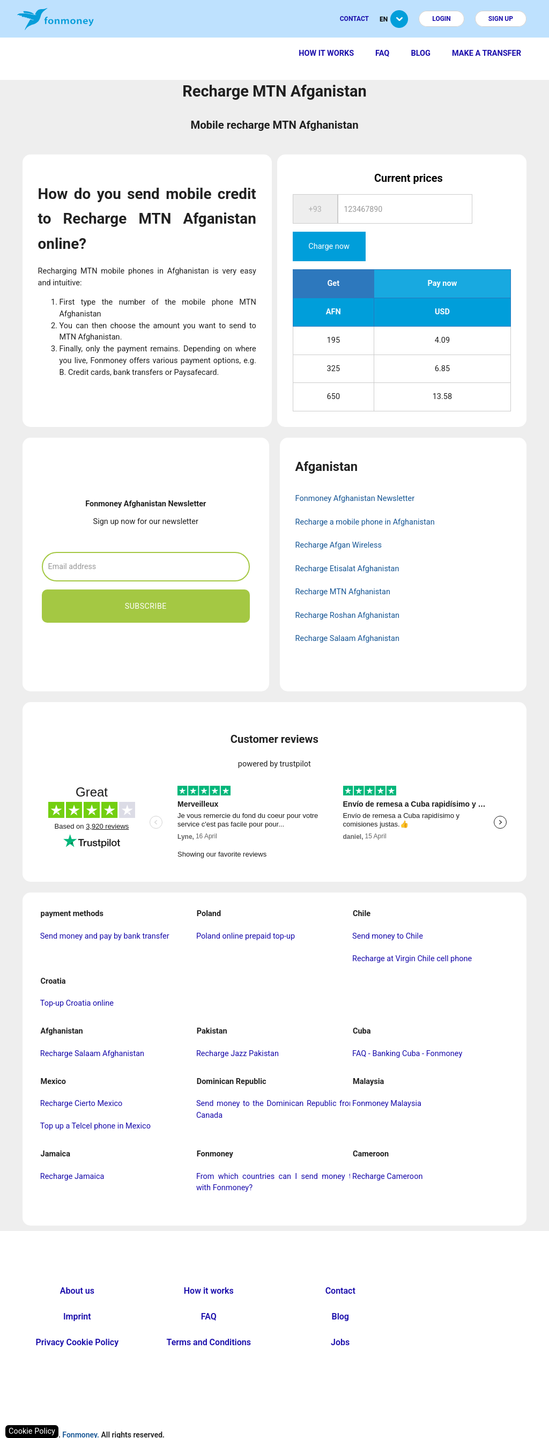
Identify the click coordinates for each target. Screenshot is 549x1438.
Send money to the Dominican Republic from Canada (276, 1084)
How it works (326, 53)
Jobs (340, 1317)
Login (441, 19)
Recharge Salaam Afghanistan (347, 613)
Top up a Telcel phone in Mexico (95, 1100)
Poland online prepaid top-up (245, 911)
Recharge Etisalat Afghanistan (347, 543)
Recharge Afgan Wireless (338, 520)
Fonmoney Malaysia (386, 1078)
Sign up (500, 19)
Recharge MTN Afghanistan (342, 566)
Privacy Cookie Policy (77, 1317)
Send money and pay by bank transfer (104, 911)
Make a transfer (486, 53)
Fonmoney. (80, 1409)
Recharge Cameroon (387, 1150)
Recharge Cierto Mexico (81, 1078)
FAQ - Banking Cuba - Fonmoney (407, 1028)
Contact (354, 19)
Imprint (77, 1291)
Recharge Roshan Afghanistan (347, 590)
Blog (421, 53)
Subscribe (145, 580)
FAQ (382, 53)
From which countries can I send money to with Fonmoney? (276, 1156)
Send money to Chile (387, 911)
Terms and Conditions (209, 1317)
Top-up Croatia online (77, 978)
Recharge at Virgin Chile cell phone (412, 933)
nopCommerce (295, 1432)
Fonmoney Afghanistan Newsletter (355, 473)
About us (77, 1265)
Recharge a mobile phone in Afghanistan (365, 497)
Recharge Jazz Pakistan (237, 1028)
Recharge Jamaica (72, 1150)
